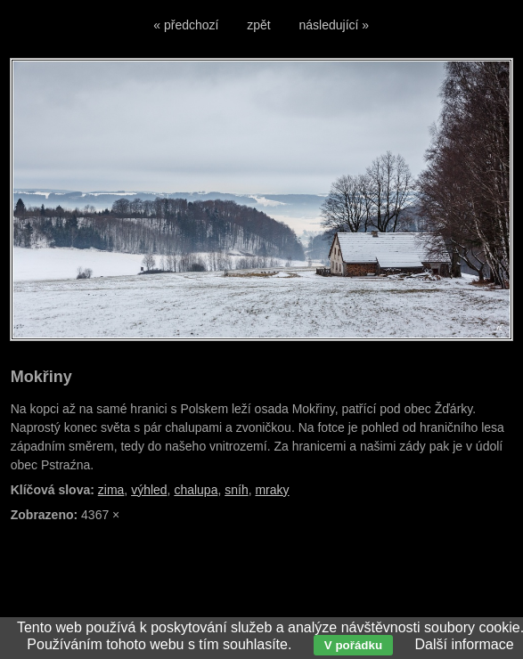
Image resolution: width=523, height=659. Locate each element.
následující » (334, 25)
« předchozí (185, 25)
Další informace (463, 644)
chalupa (195, 490)
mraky (272, 490)
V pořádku (353, 645)
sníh (236, 490)
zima (111, 490)
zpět (258, 25)
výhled (149, 490)
